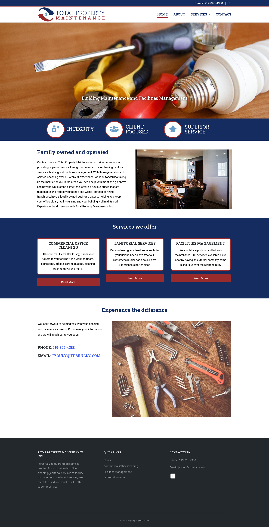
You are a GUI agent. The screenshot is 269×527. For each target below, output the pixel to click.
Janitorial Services (115, 477)
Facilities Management (118, 471)
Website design (126, 520)
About (107, 460)
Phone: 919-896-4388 (208, 3)
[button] (68, 282)
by (134, 520)
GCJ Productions (142, 520)
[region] (134, 71)
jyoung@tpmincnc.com (75, 355)
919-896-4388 (63, 347)
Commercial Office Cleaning (121, 466)
